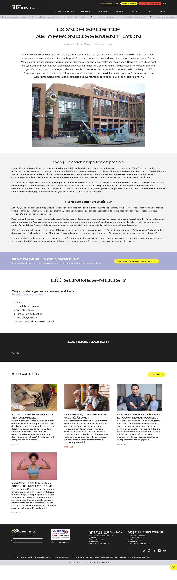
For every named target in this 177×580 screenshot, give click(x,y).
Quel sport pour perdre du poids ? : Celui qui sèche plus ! (32, 484)
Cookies (123, 557)
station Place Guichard (103, 222)
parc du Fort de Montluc (151, 230)
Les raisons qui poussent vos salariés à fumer (85, 416)
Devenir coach (110, 4)
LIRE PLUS (15, 444)
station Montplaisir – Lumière (132, 222)
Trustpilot (15, 353)
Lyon (110, 44)
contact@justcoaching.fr (98, 543)
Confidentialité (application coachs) (99, 557)
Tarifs (134, 11)
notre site (80, 241)
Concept (119, 11)
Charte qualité (26, 557)
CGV (116, 557)
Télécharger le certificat (60, 542)
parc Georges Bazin (23, 233)
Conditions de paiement (62, 557)
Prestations (102, 11)
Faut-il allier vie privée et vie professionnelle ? (32, 416)
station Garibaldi (19, 225)
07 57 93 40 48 (93, 541)
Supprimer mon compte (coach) (139, 557)
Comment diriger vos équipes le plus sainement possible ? (138, 416)
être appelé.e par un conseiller (134, 261)
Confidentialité (78, 557)
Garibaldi (21, 302)
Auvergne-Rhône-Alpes (77, 44)
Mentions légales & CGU (42, 557)
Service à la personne (63, 11)
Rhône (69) (99, 44)
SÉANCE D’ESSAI (129, 4)
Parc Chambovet (25, 310)
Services (84, 11)
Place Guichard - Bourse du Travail (35, 321)
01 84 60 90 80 (132, 541)
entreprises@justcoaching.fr (139, 543)
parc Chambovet (52, 233)
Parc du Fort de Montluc (29, 313)
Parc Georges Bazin (26, 317)
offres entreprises (149, 4)
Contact (162, 11)
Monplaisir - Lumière (27, 306)
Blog (148, 11)
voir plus (155, 374)
